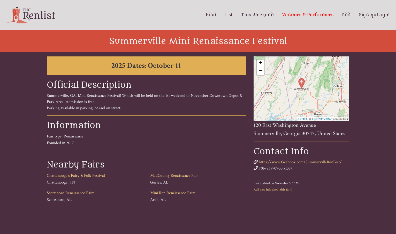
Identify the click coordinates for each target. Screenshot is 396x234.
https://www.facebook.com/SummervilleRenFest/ (300, 162)
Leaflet (303, 119)
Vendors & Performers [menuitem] (307, 15)
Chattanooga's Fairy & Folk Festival (76, 175)
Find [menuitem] (211, 15)
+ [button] (260, 63)
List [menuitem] (228, 15)
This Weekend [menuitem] (257, 15)
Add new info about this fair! (273, 189)
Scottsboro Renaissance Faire (71, 193)
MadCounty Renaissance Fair (174, 175)
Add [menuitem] (346, 15)
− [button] (260, 71)
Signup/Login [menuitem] (374, 15)
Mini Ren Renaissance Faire (173, 193)
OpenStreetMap (322, 119)
